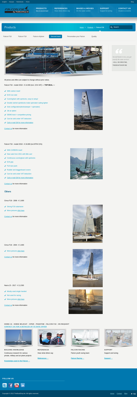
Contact (119, 393)
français (11, 2)
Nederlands (19, 2)
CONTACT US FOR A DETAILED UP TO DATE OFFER (25, 326)
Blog (132, 2)
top (134, 394)
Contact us (8, 129)
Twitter (4, 385)
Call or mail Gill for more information (20, 123)
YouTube (16, 385)
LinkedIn (22, 385)
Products (90, 27)
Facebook (10, 385)
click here (20, 210)
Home (28, 2)
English (4, 2)
